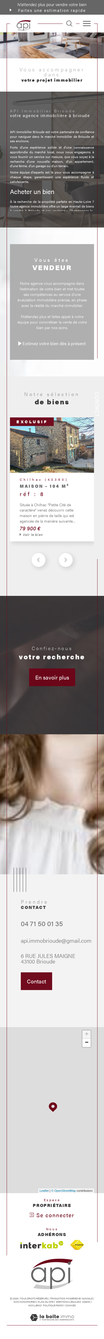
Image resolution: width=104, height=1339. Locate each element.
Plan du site (46, 1302)
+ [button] (86, 1034)
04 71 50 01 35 (42, 930)
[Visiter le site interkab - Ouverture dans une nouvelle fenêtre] (42, 1244)
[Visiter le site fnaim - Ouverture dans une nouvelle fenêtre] (77, 1245)
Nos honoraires (24, 1302)
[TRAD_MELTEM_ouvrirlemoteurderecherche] (69, 23)
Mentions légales (68, 1302)
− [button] (86, 1043)
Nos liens (34, 1305)
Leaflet (44, 1190)
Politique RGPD (53, 1305)
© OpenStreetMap (63, 1190)
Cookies (70, 1305)
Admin (86, 1302)
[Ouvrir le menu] (87, 23)
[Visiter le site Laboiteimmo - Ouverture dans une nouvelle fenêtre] (52, 1322)
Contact (97, 404)
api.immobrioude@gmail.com (56, 947)
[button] (66, 567)
